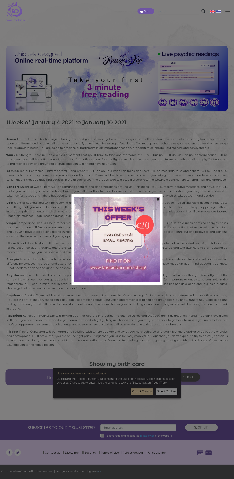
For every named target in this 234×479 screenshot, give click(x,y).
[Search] (178, 11)
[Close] (158, 199)
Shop (147, 11)
